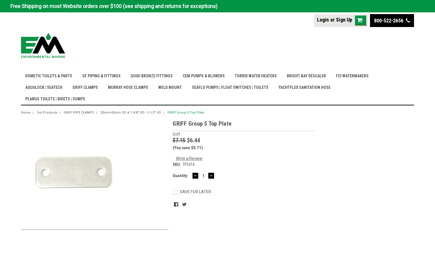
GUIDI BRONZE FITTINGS (152, 76)
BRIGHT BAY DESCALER (306, 76)
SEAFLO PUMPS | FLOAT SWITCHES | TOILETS (230, 87)
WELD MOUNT (170, 87)
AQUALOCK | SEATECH (43, 87)
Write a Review (189, 158)
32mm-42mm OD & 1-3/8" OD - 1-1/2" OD (130, 112)
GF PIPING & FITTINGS (101, 76)
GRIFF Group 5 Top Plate (185, 112)
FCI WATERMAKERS (352, 76)
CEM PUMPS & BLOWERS (204, 76)
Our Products (47, 112)
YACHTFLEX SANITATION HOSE (304, 87)
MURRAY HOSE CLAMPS (128, 87)
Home (25, 112)
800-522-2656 (392, 21)
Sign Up (344, 20)
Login (323, 20)
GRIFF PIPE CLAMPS (79, 112)
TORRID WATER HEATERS (256, 76)
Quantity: (180, 175)
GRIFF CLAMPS (85, 87)
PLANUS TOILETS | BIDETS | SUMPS (55, 99)
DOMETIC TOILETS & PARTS (48, 76)
